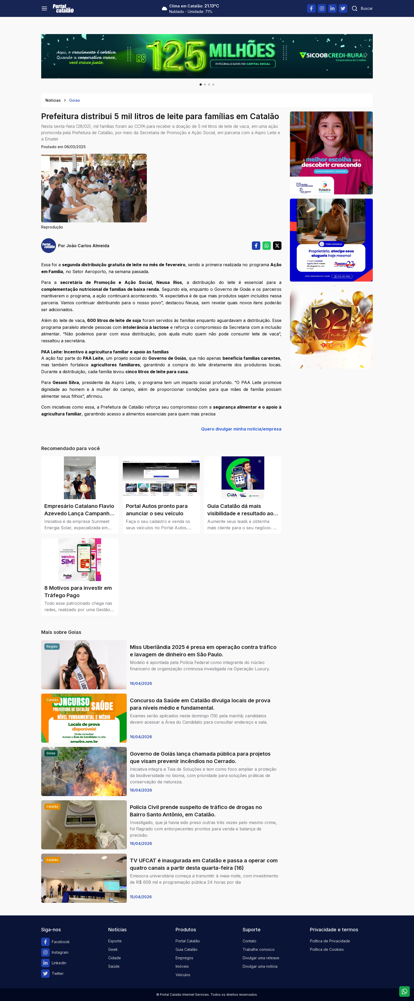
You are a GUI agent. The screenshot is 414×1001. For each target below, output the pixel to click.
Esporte (115, 941)
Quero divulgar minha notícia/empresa (241, 429)
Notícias (53, 100)
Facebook (55, 942)
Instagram (54, 952)
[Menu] (44, 8)
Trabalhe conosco (259, 949)
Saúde (114, 966)
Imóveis (182, 966)
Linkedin (53, 963)
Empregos (184, 958)
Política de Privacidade (330, 941)
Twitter (52, 973)
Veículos (183, 974)
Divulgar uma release (261, 958)
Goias (74, 100)
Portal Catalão (188, 941)
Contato (249, 941)
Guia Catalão (186, 949)
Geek (113, 949)
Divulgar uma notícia (260, 966)
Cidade (114, 958)
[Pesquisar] (362, 8)
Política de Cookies (327, 949)
